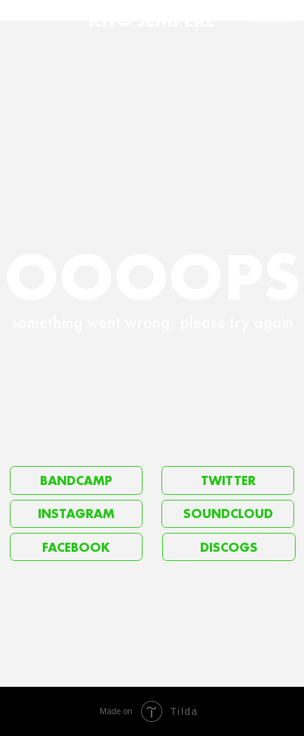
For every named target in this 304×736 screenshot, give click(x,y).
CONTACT (272, 20)
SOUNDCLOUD (228, 513)
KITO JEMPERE (152, 20)
